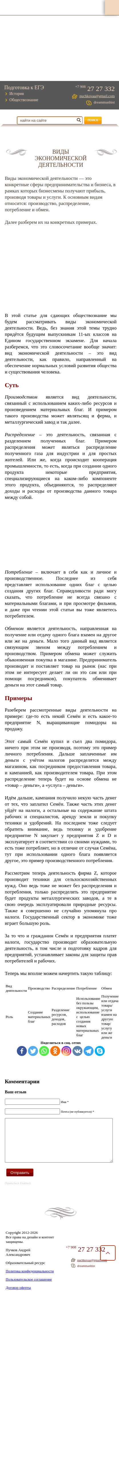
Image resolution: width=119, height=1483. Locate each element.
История (16, 94)
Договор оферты (18, 1293)
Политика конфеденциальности (29, 1277)
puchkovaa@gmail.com (97, 96)
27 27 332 (102, 89)
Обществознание (23, 100)
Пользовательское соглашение (28, 1285)
